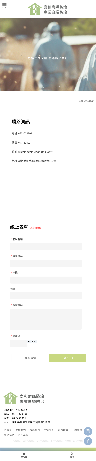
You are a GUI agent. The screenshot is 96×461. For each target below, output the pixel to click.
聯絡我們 (9, 434)
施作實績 (63, 430)
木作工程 (23, 434)
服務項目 (35, 430)
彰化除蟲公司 (29, 440)
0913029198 (20, 414)
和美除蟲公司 (57, 440)
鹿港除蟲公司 (43, 440)
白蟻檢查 (49, 430)
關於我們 (21, 430)
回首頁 (8, 430)
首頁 (81, 101)
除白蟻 (68, 440)
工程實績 (77, 430)
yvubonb (21, 409)
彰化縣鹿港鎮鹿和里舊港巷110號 (31, 422)
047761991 (19, 418)
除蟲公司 (17, 440)
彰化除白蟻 (78, 440)
